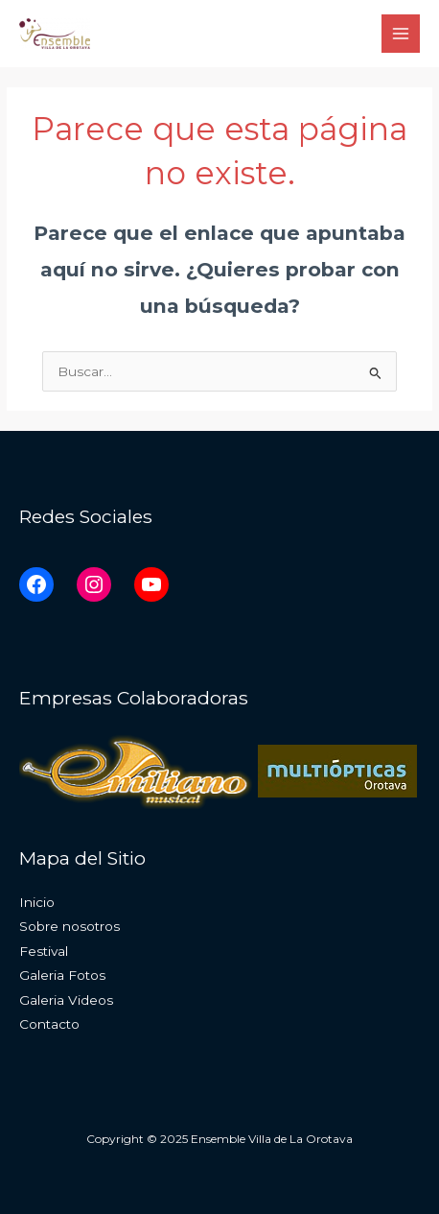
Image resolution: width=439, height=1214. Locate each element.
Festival (43, 951)
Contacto (49, 1024)
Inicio (37, 902)
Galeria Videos (66, 1000)
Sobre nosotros (69, 926)
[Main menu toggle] (401, 34)
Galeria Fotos (62, 975)
